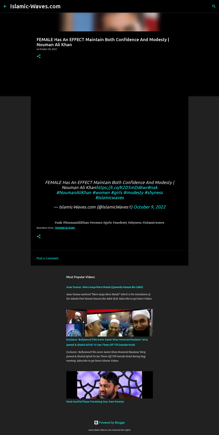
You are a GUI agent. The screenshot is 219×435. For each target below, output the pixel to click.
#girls (116, 192)
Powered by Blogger (109, 422)
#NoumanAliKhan (73, 192)
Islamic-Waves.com (35, 6)
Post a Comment (47, 258)
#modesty (133, 192)
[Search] (65, 6)
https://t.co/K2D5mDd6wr (121, 187)
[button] (39, 56)
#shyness (153, 192)
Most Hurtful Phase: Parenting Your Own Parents (95, 401)
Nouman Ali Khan (64, 228)
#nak (152, 187)
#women (101, 192)
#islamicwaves (109, 197)
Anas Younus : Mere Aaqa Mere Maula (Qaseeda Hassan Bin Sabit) (104, 287)
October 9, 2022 (149, 207)
